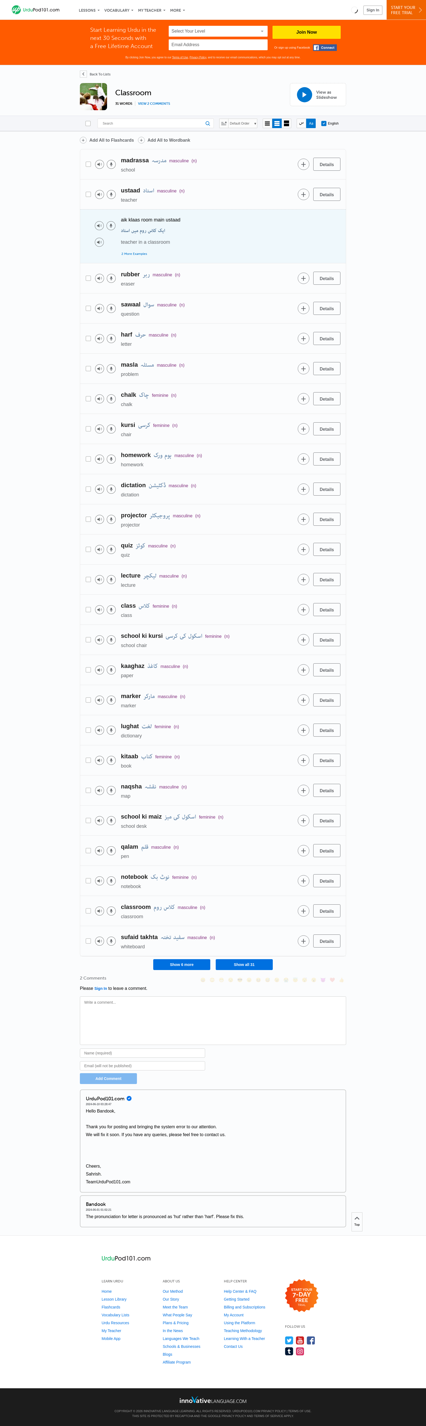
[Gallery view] (286, 123)
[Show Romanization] (311, 123)
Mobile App (111, 1338)
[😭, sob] (286, 980)
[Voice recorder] (111, 164)
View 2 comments (154, 104)
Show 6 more (181, 964)
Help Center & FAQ (240, 1291)
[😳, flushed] (212, 980)
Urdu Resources (115, 1323)
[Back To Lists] (95, 74)
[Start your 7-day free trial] (301, 1296)
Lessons (87, 10)
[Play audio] (99, 164)
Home (107, 1291)
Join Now (306, 32)
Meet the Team (175, 1307)
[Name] (142, 1053)
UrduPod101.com (247, 1411)
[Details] (326, 164)
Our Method (173, 1291)
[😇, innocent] (295, 980)
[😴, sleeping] (304, 980)
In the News (173, 1331)
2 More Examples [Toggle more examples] (134, 254)
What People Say (177, 1315)
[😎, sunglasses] (240, 980)
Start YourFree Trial (407, 10)
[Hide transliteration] (301, 123)
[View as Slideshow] (318, 94)
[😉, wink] (276, 980)
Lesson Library (114, 1299)
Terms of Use (180, 57)
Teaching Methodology (243, 1331)
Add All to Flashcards (111, 140)
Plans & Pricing (176, 1323)
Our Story (171, 1299)
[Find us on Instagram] (300, 1351)
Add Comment (108, 1078)
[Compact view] (267, 123)
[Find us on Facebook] (311, 1340)
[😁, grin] (221, 980)
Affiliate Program (177, 1362)
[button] (354, 10)
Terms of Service (268, 1416)
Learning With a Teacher (244, 1338)
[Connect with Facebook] (324, 48)
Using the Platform (239, 1323)
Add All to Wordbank (169, 140)
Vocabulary (116, 10)
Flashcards (111, 1307)
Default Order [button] (239, 123)
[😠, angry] (249, 980)
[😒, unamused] (230, 980)
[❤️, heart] (332, 980)
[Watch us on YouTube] (300, 1340)
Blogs (167, 1354)
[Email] (142, 1065)
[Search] (156, 123)
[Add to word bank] (303, 164)
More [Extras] (175, 10)
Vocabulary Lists (115, 1315)
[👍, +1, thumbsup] (341, 980)
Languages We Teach (181, 1338)
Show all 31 (244, 964)
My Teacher (149, 10)
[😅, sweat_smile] (267, 980)
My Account (233, 1315)
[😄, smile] (203, 980)
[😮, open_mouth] (313, 980)
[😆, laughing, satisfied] (258, 980)
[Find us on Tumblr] (289, 1351)
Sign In (373, 10)
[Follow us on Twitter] (289, 1340)
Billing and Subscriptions (244, 1307)
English (330, 123)
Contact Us (233, 1346)
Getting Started (236, 1299)
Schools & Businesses (182, 1346)
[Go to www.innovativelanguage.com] (213, 1399)
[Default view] (277, 123)
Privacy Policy (198, 57)
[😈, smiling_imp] (323, 980)
